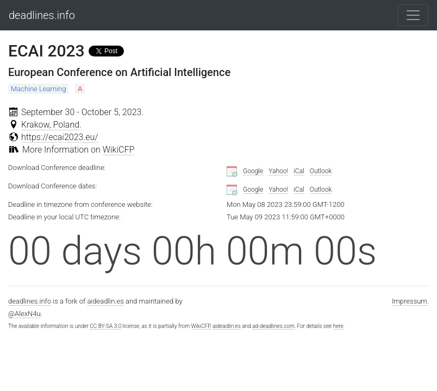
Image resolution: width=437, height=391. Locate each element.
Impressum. (410, 301)
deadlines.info (42, 15)
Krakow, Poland (50, 124)
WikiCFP (119, 149)
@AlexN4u (24, 314)
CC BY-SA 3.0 (105, 326)
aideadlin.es (105, 301)
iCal (299, 171)
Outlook (321, 171)
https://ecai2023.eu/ (59, 137)
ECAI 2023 (46, 50)
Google (253, 171)
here (338, 326)
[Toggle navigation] (413, 15)
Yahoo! (278, 171)
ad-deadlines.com (273, 326)
